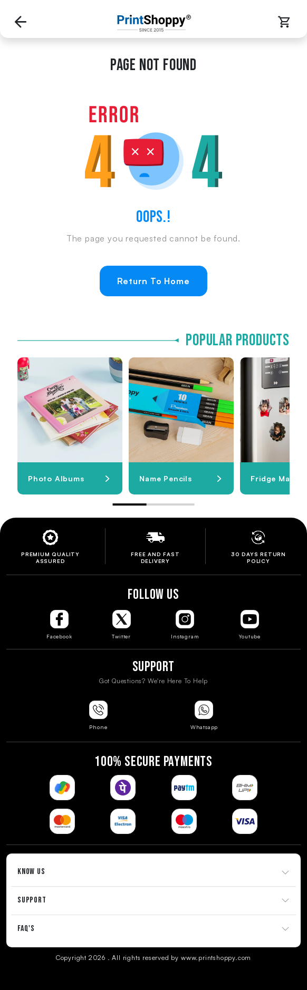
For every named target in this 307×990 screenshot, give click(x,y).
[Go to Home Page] (151, 23)
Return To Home (153, 281)
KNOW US (31, 872)
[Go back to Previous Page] (21, 23)
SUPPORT (31, 900)
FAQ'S (26, 929)
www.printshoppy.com (216, 958)
